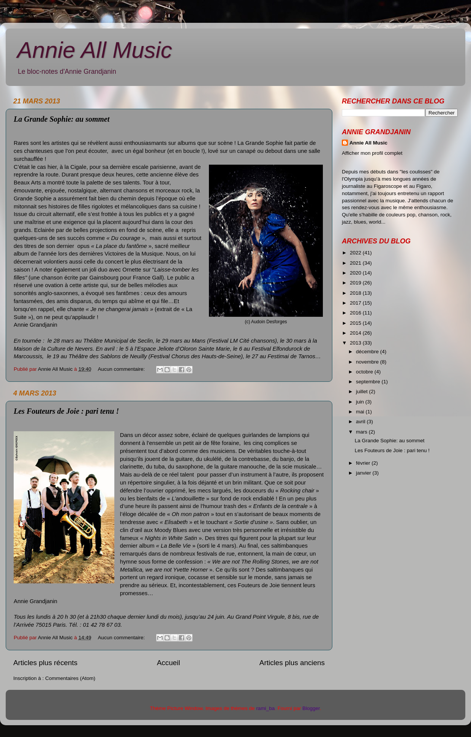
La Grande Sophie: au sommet (61, 119)
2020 (356, 273)
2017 (356, 303)
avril (361, 421)
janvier (364, 473)
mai (361, 412)
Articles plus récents (45, 663)
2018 (356, 293)
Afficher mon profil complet (372, 153)
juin (360, 402)
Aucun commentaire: (122, 369)
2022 (356, 253)
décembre (368, 351)
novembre (368, 362)
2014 (356, 333)
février (363, 463)
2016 (356, 313)
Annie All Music (94, 50)
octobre (365, 372)
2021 (356, 263)
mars (362, 432)
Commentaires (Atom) (70, 678)
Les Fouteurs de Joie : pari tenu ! (66, 411)
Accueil (168, 663)
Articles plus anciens (292, 663)
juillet (362, 391)
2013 (356, 343)
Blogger (311, 708)
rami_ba (265, 708)
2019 (356, 283)
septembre (369, 381)
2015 (356, 323)
